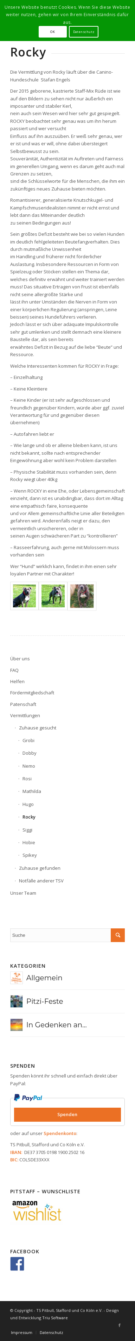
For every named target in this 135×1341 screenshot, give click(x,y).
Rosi (27, 778)
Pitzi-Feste (44, 1001)
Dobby (29, 753)
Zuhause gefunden (39, 868)
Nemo (28, 766)
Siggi (27, 830)
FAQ (14, 670)
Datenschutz (84, 31)
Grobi (28, 740)
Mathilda (31, 791)
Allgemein (44, 978)
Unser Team (23, 893)
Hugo (28, 804)
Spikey (29, 855)
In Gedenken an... (56, 1025)
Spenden (67, 1114)
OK (52, 31)
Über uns (20, 658)
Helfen (17, 681)
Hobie (28, 842)
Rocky (29, 817)
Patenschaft (23, 704)
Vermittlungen (25, 715)
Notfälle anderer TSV (41, 881)
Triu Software (55, 1317)
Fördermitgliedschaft (32, 692)
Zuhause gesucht (37, 728)
